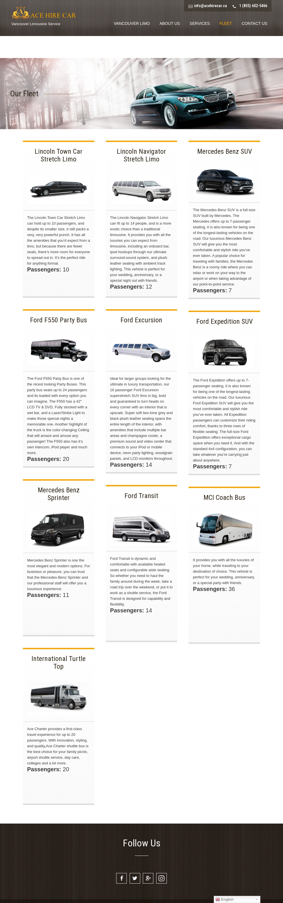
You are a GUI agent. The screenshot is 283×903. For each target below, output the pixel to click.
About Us (169, 23)
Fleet (225, 23)
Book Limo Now (251, 47)
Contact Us (255, 23)
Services (200, 23)
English (224, 899)
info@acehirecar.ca (210, 5)
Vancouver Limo (132, 23)
